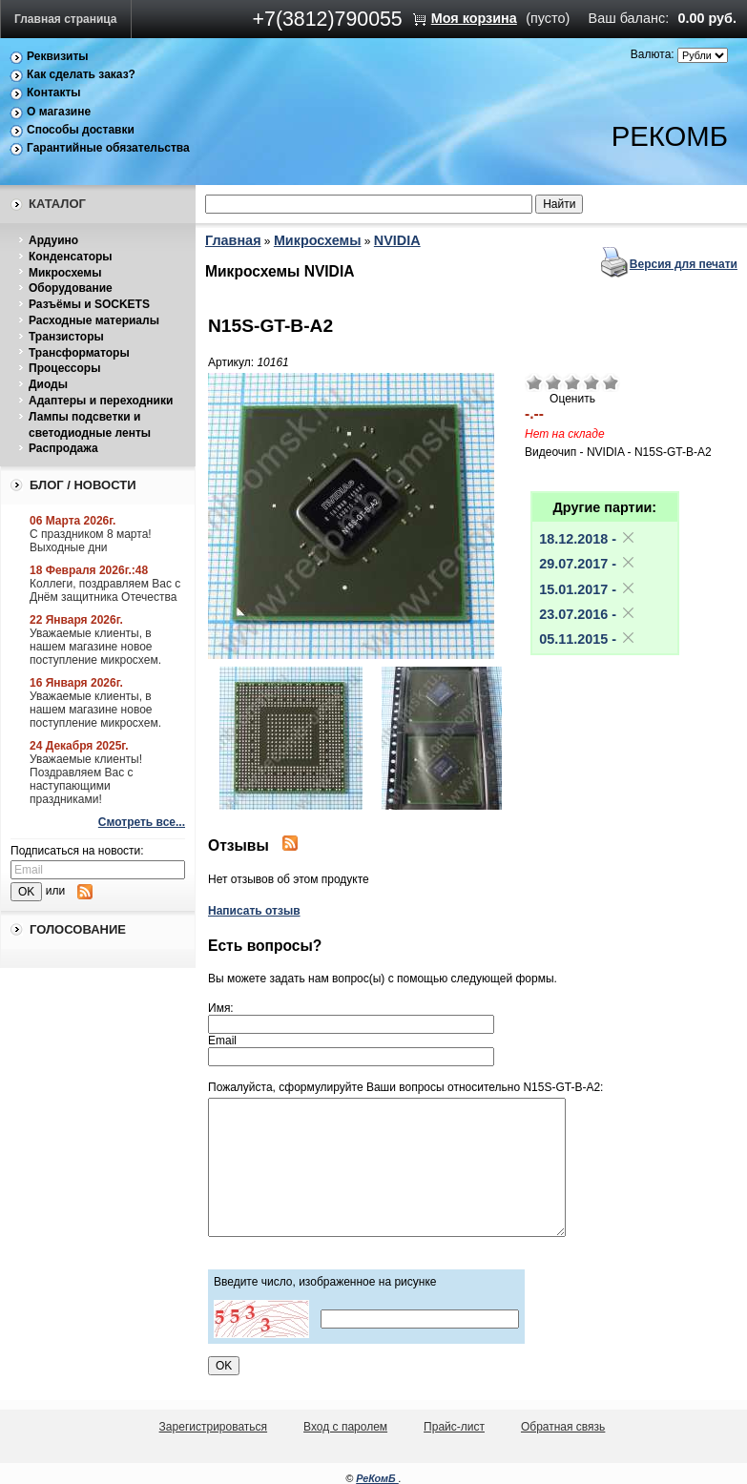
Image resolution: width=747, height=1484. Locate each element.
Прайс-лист (454, 1426)
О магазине (59, 111)
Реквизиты (58, 56)
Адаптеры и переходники (101, 400)
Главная (233, 240)
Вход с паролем (345, 1426)
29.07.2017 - (587, 563)
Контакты (54, 92)
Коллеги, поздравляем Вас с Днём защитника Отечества (105, 590)
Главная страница (65, 19)
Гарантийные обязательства (108, 148)
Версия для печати (683, 264)
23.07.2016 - (587, 614)
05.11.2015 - (587, 639)
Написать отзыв (254, 910)
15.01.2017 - (587, 589)
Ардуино (53, 240)
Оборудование (71, 288)
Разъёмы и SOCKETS (89, 304)
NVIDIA (397, 240)
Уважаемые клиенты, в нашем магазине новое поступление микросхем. (95, 647)
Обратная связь (563, 1426)
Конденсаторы (71, 256)
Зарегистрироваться (213, 1426)
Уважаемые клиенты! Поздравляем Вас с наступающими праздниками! (86, 779)
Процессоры (64, 368)
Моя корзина (474, 18)
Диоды (48, 384)
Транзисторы (66, 336)
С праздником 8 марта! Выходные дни (91, 540)
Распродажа (63, 448)
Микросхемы (65, 272)
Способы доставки (81, 129)
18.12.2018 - (587, 538)
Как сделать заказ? (81, 74)
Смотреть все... (141, 822)
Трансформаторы (79, 353)
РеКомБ (377, 1478)
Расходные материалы (94, 320)
